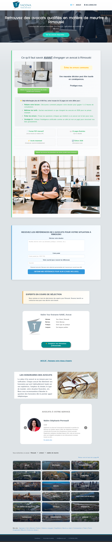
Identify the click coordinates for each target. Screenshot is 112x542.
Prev (25, 427)
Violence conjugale (47, 528)
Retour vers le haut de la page (88, 457)
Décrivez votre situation (56, 238)
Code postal (56, 253)
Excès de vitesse (32, 530)
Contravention (77, 528)
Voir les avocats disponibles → (56, 35)
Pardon (38, 528)
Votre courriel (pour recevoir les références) (56, 260)
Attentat (32, 528)
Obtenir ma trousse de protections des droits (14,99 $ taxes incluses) (33, 90)
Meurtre (23, 530)
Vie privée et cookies (48, 538)
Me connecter (90, 5)
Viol (27, 528)
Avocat (78, 5)
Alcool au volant (67, 528)
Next (85, 427)
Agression (22, 528)
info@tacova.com (61, 538)
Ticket (85, 528)
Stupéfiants (57, 528)
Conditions (37, 538)
